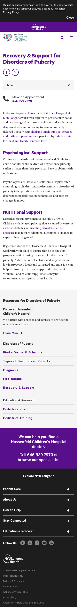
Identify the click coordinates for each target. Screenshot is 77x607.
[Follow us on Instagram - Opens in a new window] (37, 542)
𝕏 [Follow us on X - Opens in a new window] (30, 543)
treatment (46, 127)
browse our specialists (38, 460)
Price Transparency (13, 576)
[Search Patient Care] (62, 37)
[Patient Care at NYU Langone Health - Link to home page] (13, 559)
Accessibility (10, 597)
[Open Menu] (71, 38)
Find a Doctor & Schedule (22, 352)
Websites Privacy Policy (15, 592)
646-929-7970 (22, 100)
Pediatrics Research (18, 409)
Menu (10, 85)
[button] (70, 17)
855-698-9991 (36, 602)
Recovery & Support (18, 387)
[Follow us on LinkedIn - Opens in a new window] (51, 542)
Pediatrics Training (17, 417)
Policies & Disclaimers (14, 581)
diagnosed (9, 127)
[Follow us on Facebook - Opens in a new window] (22, 542)
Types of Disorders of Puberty (26, 361)
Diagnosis (10, 369)
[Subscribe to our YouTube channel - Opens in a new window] (44, 542)
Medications (12, 378)
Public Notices (10, 586)
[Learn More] (13, 333)
